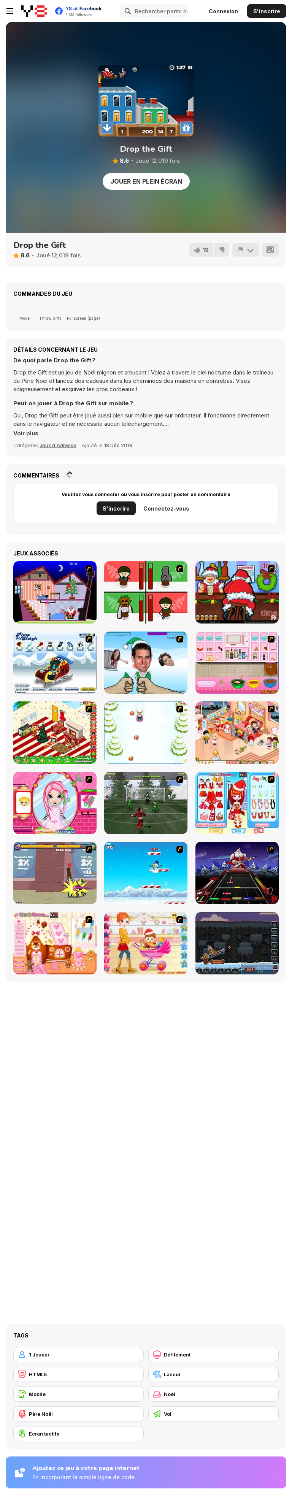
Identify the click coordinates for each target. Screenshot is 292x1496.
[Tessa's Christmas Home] (237, 732)
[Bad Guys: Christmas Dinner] (145, 592)
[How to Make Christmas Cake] (237, 662)
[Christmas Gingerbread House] (55, 943)
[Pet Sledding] (145, 732)
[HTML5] (78, 1374)
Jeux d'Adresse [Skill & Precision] (58, 445)
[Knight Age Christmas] (55, 873)
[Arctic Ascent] (145, 873)
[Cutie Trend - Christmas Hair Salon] (55, 803)
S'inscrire (266, 11)
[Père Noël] (78, 1413)
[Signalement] (245, 250)
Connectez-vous (166, 508)
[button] (25, 433)
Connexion (223, 11)
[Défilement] (213, 1354)
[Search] (126, 11)
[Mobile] (78, 1394)
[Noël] (213, 1394)
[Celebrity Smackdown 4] (145, 662)
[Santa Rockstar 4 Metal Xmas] (237, 873)
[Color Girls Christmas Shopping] (237, 803)
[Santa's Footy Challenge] (145, 803)
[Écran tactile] (78, 1433)
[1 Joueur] (78, 1354)
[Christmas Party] (237, 592)
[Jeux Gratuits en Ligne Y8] (34, 11)
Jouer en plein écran (146, 181)
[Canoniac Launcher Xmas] (237, 943)
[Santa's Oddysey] (55, 592)
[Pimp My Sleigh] (55, 662)
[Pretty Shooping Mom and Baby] (145, 943)
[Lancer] (213, 1374)
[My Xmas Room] (55, 732)
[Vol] (213, 1413)
